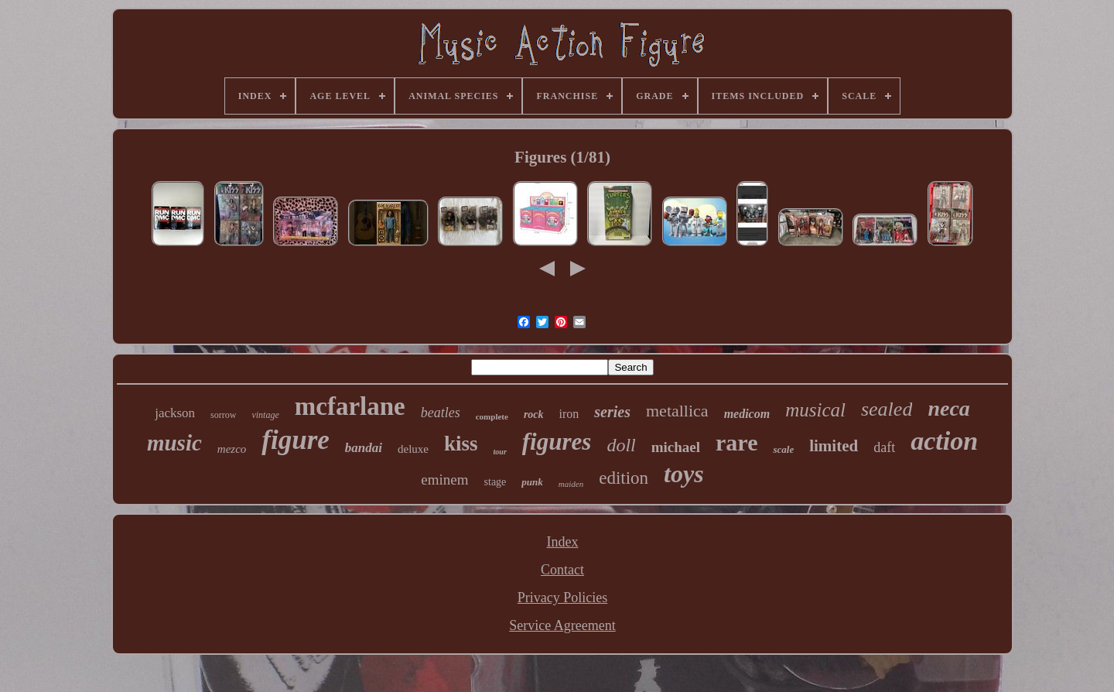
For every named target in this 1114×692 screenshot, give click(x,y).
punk (531, 482)
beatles (440, 412)
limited (833, 446)
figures (557, 441)
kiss (461, 443)
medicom (747, 413)
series (612, 411)
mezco (232, 449)
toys (684, 474)
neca (948, 408)
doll (621, 445)
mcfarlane (350, 406)
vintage (264, 414)
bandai (363, 447)
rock (534, 414)
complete (492, 416)
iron (569, 413)
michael (675, 447)
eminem (444, 479)
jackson (175, 413)
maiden (571, 483)
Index (563, 542)
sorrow (223, 414)
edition (623, 478)
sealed (886, 409)
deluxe (413, 449)
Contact (562, 569)
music (174, 442)
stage (495, 482)
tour (500, 451)
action (944, 441)
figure (295, 440)
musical (815, 409)
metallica (677, 410)
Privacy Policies (562, 597)
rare (736, 442)
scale (783, 449)
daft (884, 447)
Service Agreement (562, 625)
